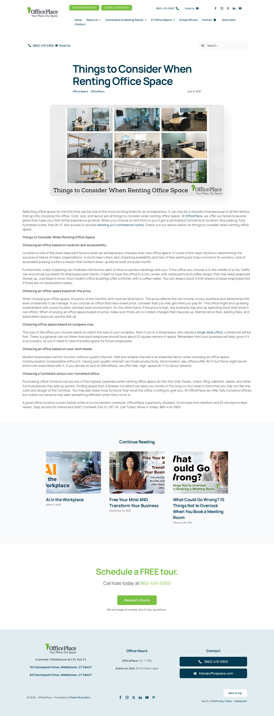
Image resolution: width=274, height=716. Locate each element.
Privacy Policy (224, 701)
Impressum (241, 701)
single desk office (209, 332)
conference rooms (130, 225)
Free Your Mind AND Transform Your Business (133, 502)
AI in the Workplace (65, 499)
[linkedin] (234, 8)
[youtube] (240, 8)
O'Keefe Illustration (79, 697)
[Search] (203, 45)
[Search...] (223, 45)
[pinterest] (153, 697)
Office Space (80, 91)
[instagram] (222, 8)
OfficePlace (97, 91)
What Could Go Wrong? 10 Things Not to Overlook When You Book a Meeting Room (198, 508)
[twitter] (228, 8)
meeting (103, 225)
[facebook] (215, 8)
